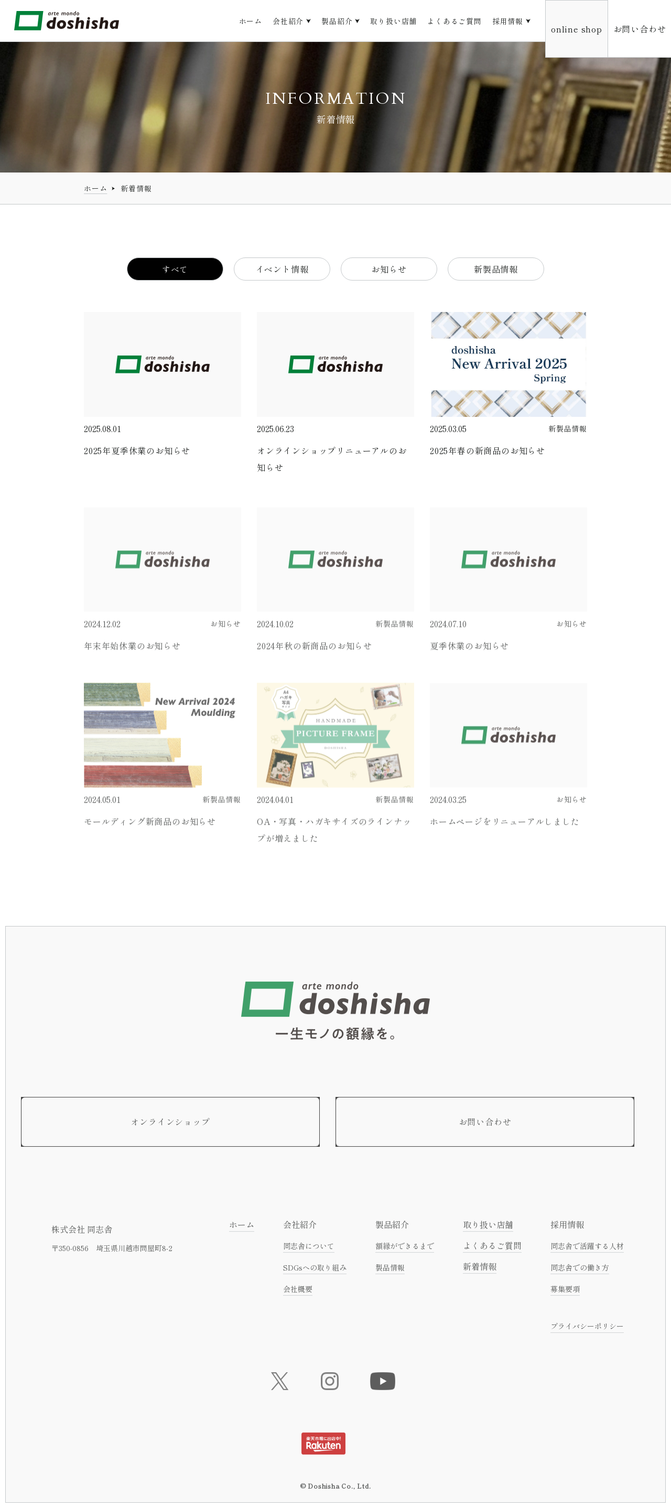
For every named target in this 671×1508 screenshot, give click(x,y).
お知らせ (388, 269)
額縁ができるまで (404, 1250)
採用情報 (507, 21)
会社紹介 (288, 21)
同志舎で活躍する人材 (587, 1250)
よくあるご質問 (454, 21)
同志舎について (308, 1250)
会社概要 (297, 1293)
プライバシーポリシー (587, 1330)
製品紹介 (336, 21)
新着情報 (479, 1270)
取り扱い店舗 (393, 21)
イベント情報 (282, 269)
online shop (576, 29)
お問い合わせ (639, 29)
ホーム (250, 21)
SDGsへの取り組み (315, 1271)
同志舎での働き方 (579, 1271)
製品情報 (390, 1271)
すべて (175, 269)
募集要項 (565, 1293)
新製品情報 (496, 269)
